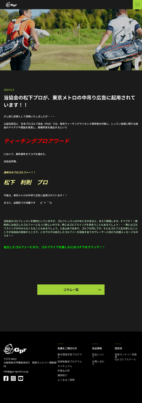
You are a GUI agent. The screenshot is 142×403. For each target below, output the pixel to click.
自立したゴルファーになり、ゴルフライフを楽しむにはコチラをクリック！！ (54, 247)
